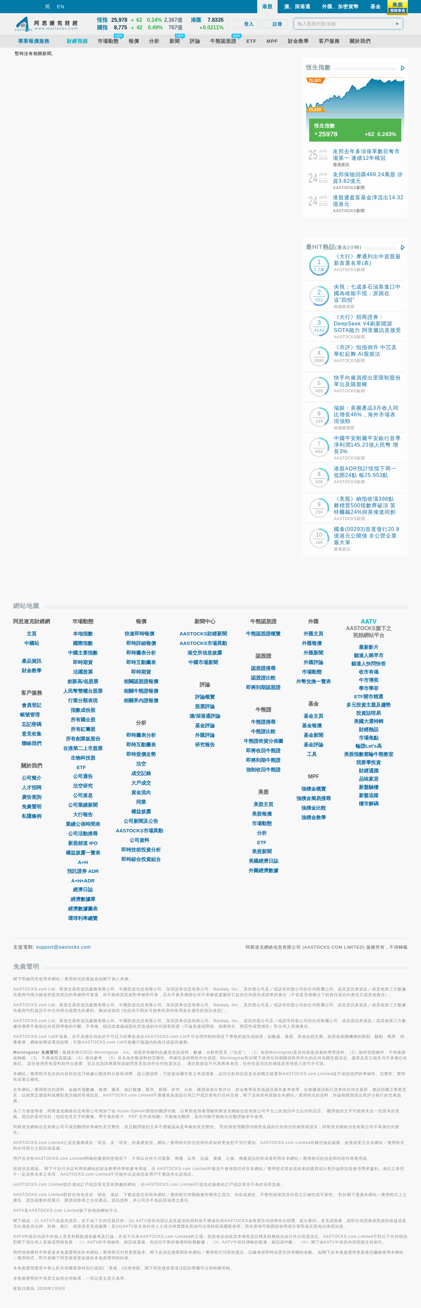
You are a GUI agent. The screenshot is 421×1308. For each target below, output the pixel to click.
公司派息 (83, 795)
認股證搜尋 (263, 668)
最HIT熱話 (333, 247)
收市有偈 (369, 672)
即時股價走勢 (141, 754)
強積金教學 (313, 817)
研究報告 (205, 744)
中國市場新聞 (204, 662)
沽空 (141, 763)
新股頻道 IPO (83, 843)
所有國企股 (83, 719)
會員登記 (31, 705)
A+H (83, 862)
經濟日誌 (83, 889)
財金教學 (31, 670)
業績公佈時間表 (83, 824)
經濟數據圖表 (83, 908)
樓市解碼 (369, 803)
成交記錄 (141, 773)
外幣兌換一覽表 (313, 681)
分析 (263, 833)
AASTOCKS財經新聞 (205, 633)
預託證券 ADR (83, 871)
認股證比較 (263, 678)
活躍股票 (83, 672)
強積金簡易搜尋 (313, 798)
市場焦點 (369, 737)
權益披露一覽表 (83, 852)
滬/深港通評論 (204, 716)
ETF (83, 767)
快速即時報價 (141, 633)
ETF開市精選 (368, 696)
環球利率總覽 (83, 918)
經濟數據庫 (83, 899)
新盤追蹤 (369, 795)
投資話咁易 (368, 713)
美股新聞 (263, 851)
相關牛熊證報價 (141, 691)
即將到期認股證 (263, 687)
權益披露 (141, 811)
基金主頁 (313, 716)
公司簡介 (31, 778)
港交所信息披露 (204, 652)
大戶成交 (141, 783)
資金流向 (141, 792)
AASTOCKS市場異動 (141, 830)
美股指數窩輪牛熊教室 (368, 754)
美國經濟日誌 (263, 861)
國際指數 (83, 643)
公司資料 (141, 840)
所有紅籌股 (83, 729)
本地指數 (83, 633)
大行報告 (83, 814)
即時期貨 (83, 662)
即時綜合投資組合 (141, 859)
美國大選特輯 (369, 721)
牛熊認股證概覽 (263, 633)
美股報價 (263, 814)
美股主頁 (263, 804)
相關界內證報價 (141, 700)
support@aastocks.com (63, 947)
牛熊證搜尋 (263, 722)
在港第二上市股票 (83, 748)
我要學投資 (368, 762)
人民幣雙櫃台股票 (83, 691)
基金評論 (205, 725)
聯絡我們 (31, 743)
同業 (141, 802)
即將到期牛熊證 (263, 760)
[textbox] (348, 23)
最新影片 (369, 647)
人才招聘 (31, 787)
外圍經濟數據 (263, 870)
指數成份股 (83, 710)
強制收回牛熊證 (263, 769)
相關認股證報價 (141, 681)
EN (60, 6)
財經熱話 (369, 729)
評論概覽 (205, 697)
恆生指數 (318, 67)
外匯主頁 (313, 633)
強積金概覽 (313, 789)
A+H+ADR (83, 880)
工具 (313, 754)
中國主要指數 (83, 652)
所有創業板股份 (83, 738)
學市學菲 (369, 688)
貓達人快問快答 (368, 663)
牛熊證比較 (263, 731)
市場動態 (263, 823)
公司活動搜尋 (83, 833)
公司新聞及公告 (141, 821)
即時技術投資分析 (141, 849)
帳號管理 (31, 714)
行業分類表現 (83, 700)
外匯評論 (205, 735)
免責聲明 (31, 806)
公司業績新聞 (83, 805)
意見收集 (31, 734)
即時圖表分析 (141, 652)
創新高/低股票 (82, 681)
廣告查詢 (31, 797)
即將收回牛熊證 (263, 750)
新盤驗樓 (369, 787)
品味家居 (369, 779)
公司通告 (83, 776)
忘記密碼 (31, 724)
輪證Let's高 (369, 746)
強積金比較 (313, 808)
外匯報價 (313, 643)
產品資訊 (31, 661)
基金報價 (313, 725)
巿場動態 (313, 672)
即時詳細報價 (141, 643)
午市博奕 (369, 680)
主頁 (32, 633)
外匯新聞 (313, 652)
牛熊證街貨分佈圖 (263, 741)
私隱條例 (31, 816)
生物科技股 (83, 758)
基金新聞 (313, 735)
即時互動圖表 (141, 662)
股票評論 (205, 706)
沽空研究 (83, 786)
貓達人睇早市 (369, 655)
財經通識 (369, 770)
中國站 (31, 643)
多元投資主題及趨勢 (368, 705)
